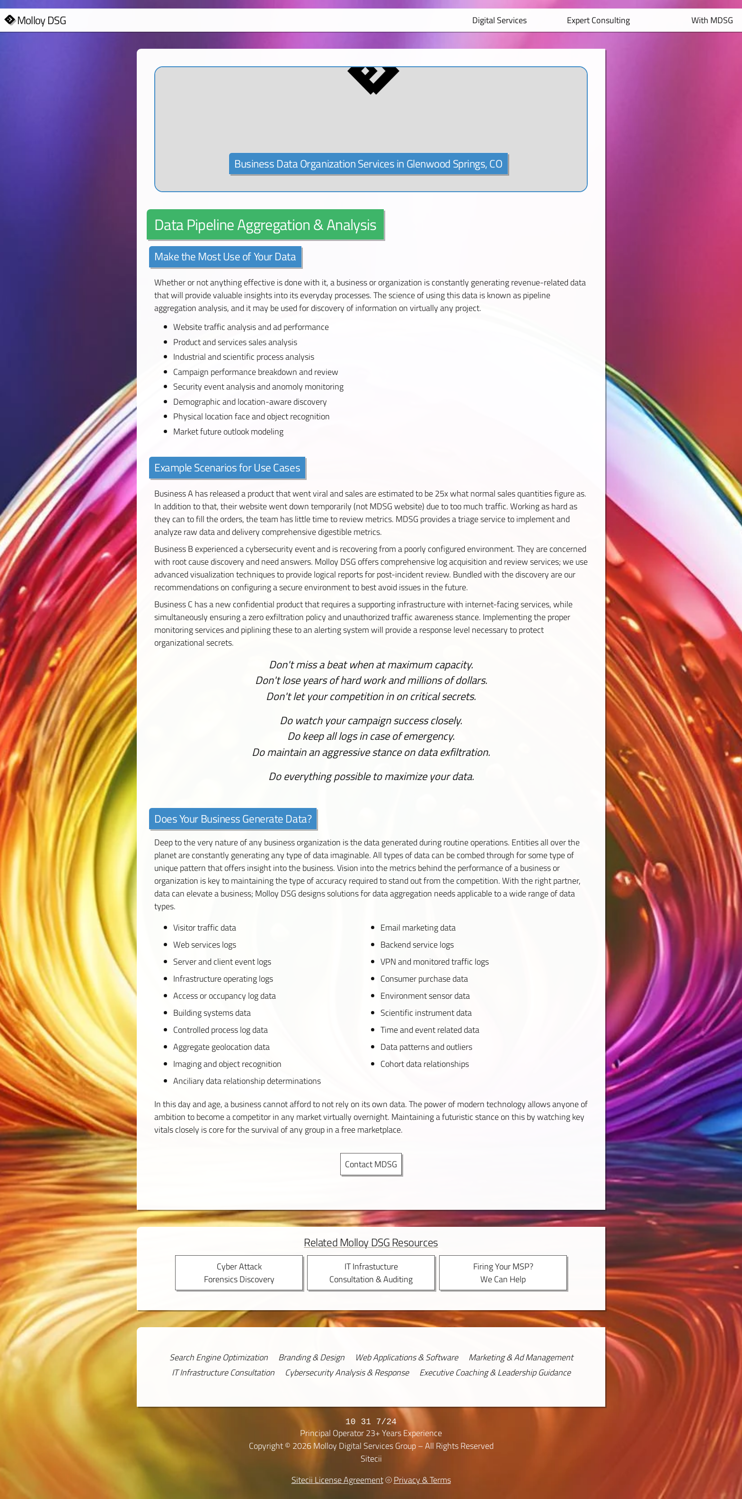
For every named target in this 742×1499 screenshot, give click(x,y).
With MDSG (712, 20)
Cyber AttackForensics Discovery (239, 1273)
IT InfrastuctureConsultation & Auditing (371, 1273)
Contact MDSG (371, 1164)
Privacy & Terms (422, 1479)
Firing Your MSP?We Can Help (503, 1273)
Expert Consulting (598, 20)
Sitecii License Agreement (337, 1479)
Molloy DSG (41, 20)
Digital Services (499, 20)
